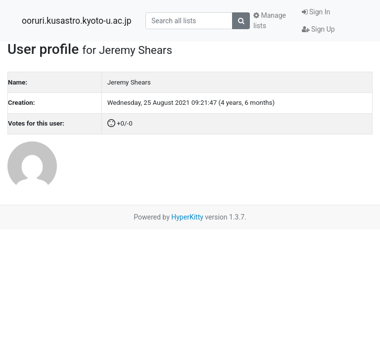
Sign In (316, 12)
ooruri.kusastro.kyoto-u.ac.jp (76, 21)
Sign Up (318, 29)
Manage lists (269, 20)
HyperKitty (187, 217)
